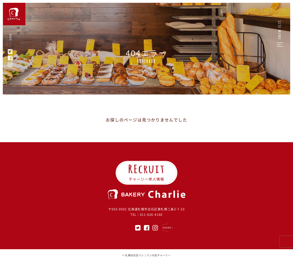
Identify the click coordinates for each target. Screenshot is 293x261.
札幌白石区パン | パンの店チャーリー (148, 255)
